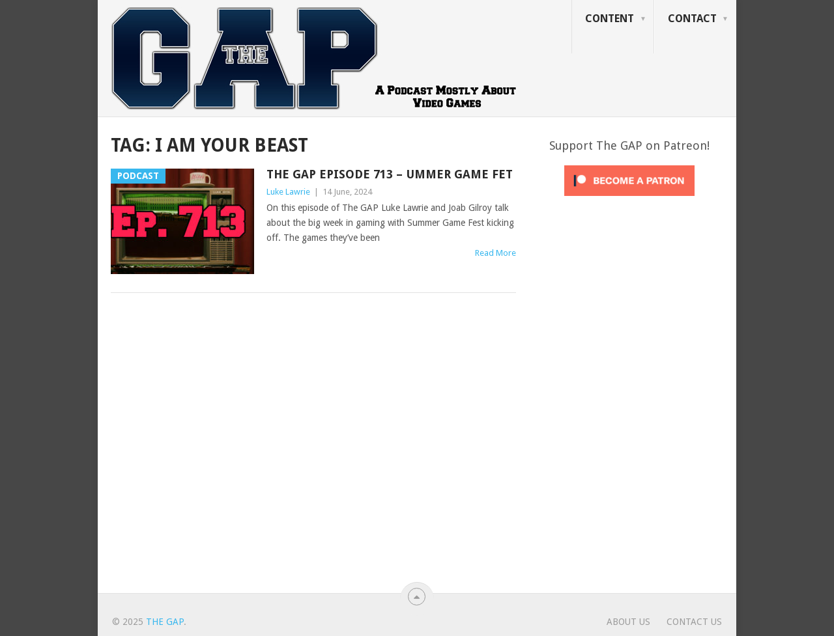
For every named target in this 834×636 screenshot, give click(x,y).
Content (609, 18)
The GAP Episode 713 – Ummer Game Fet (389, 174)
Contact (692, 18)
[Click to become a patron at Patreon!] (629, 199)
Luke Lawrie (288, 192)
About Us (628, 621)
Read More (495, 253)
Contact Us (694, 621)
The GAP (165, 621)
